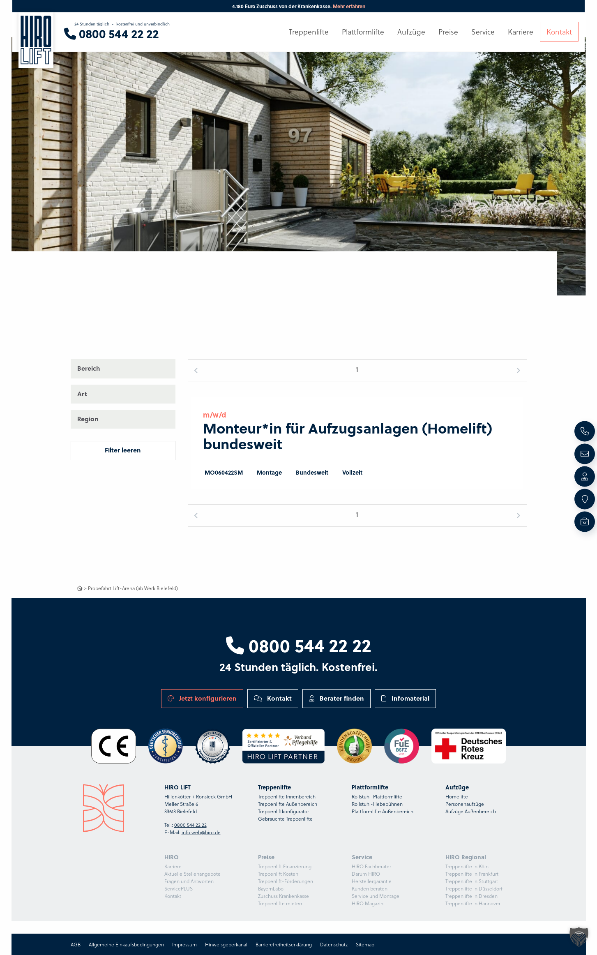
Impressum (184, 944)
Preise (448, 31)
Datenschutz (334, 944)
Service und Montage (375, 896)
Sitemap (365, 944)
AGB (76, 944)
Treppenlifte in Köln (467, 866)
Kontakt (273, 698)
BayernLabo (271, 888)
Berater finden (336, 698)
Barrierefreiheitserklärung (284, 944)
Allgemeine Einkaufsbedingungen (126, 944)
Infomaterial (405, 698)
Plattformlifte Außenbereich (382, 811)
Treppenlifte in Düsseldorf (473, 888)
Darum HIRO (366, 873)
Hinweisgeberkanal (226, 944)
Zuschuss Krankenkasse (283, 896)
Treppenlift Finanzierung (284, 866)
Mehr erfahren (349, 6)
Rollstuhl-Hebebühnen (377, 803)
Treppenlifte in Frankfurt (471, 873)
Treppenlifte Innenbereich (287, 796)
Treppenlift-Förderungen (285, 881)
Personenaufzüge (464, 803)
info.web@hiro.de (201, 832)
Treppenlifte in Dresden (471, 896)
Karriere (173, 866)
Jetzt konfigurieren (202, 698)
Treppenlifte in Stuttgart (471, 881)
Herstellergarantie (372, 881)
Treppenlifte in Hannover (472, 903)
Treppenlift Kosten (278, 873)
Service (483, 31)
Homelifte (456, 796)
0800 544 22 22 (298, 645)
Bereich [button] (88, 368)
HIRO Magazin (367, 903)
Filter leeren (123, 449)
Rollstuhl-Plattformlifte (377, 796)
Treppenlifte (309, 31)
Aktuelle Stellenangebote (192, 873)
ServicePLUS (178, 888)
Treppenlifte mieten (280, 903)
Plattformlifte (363, 31)
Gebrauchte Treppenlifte (285, 818)
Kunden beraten (369, 888)
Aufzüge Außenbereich (470, 811)
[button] (543, 147)
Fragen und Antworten (189, 881)
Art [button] (82, 393)
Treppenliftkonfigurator (283, 811)
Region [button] (88, 418)
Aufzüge (411, 31)
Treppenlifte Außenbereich (287, 803)
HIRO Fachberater (371, 866)
